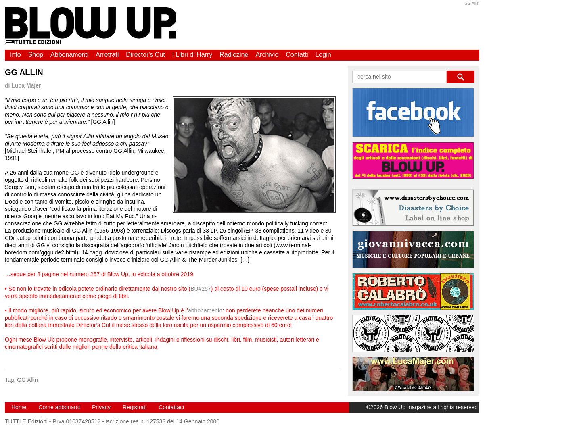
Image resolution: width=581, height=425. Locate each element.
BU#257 (200, 288)
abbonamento (205, 310)
